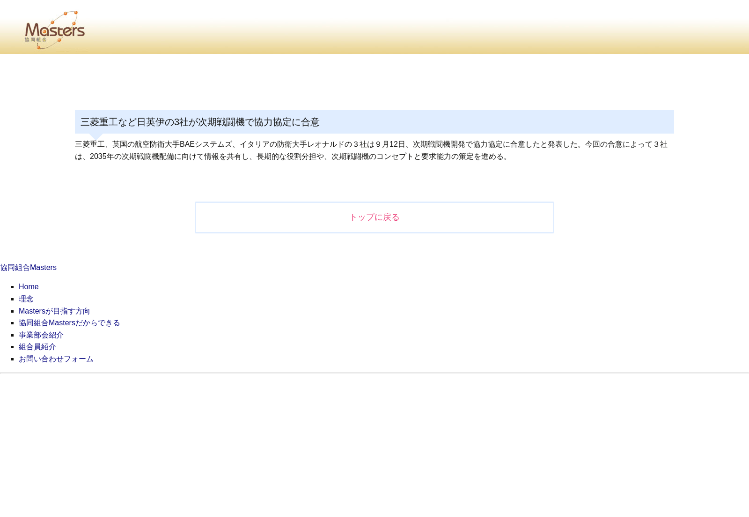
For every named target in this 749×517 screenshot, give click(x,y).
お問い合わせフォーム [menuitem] (56, 359)
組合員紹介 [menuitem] (37, 347)
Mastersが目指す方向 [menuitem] (54, 311)
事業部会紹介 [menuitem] (41, 335)
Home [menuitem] (29, 287)
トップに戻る (374, 217)
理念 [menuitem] (26, 299)
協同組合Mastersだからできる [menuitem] (69, 323)
